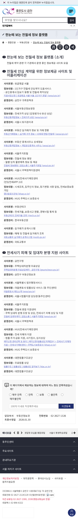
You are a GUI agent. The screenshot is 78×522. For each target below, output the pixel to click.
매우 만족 (17, 394)
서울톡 (51, 495)
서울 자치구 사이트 (11, 469)
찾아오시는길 (44, 478)
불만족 (54, 394)
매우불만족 (15, 398)
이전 (14, 433)
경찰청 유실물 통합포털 (35, 432)
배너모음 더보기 (74, 433)
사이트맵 (58, 478)
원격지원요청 (8, 482)
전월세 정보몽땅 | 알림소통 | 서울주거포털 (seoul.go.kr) (29, 165)
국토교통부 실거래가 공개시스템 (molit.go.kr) (25, 237)
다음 (21, 433)
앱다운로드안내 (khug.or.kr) (17, 193)
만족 (30, 394)
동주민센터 (8, 441)
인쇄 (66, 47)
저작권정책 (28, 478)
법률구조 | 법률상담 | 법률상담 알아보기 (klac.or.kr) (27, 366)
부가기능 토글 (73, 47)
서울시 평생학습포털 (58, 432)
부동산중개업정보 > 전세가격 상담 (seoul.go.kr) (25, 117)
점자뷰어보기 (53, 47)
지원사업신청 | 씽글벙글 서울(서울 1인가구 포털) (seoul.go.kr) (32, 95)
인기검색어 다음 (74, 25)
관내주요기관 (9, 460)
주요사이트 (8, 451)
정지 (18, 433)
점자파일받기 (60, 47)
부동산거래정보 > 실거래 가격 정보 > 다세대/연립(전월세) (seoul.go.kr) (36, 133)
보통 (42, 394)
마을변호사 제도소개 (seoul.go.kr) (19, 291)
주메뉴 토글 (71, 11)
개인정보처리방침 (10, 478)
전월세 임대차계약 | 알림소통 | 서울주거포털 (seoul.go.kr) (30, 316)
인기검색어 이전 (71, 25)
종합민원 (12, 42)
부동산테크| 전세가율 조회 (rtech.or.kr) (22, 215)
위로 (72, 514)
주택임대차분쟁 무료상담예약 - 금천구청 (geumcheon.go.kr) (31, 269)
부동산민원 (24, 42)
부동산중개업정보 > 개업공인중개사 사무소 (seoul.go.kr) (29, 145)
